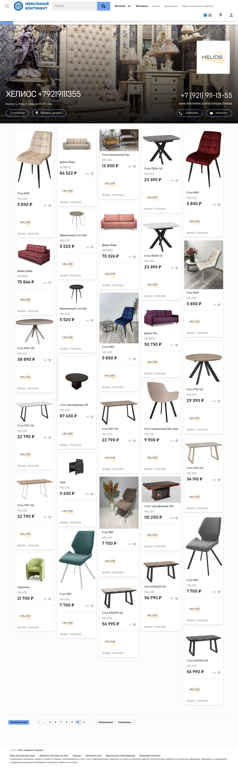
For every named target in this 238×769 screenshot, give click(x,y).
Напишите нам (93, 756)
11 (83, 722)
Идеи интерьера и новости (198, 6)
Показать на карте (48, 112)
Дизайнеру (171, 6)
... (44, 722)
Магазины (142, 6)
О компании (17, 113)
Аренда (77, 756)
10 (78, 722)
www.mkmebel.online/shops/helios (205, 103)
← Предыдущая (104, 722)
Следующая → (126, 722)
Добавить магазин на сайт (54, 756)
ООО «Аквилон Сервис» (31, 750)
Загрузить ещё (18, 722)
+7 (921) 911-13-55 (206, 96)
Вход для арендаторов (22, 756)
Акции (156, 6)
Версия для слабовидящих (120, 756)
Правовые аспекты (149, 756)
